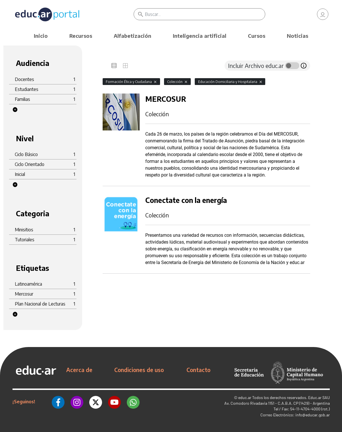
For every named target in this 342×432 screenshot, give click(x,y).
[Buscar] (205, 14)
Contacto (198, 369)
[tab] (114, 65)
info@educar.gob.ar (312, 414)
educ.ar (244, 397)
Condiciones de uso (139, 369)
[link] (322, 14)
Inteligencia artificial (199, 35)
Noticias (297, 35)
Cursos (256, 35)
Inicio (41, 35)
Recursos (80, 35)
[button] (15, 109)
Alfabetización (132, 35)
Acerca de (79, 369)
